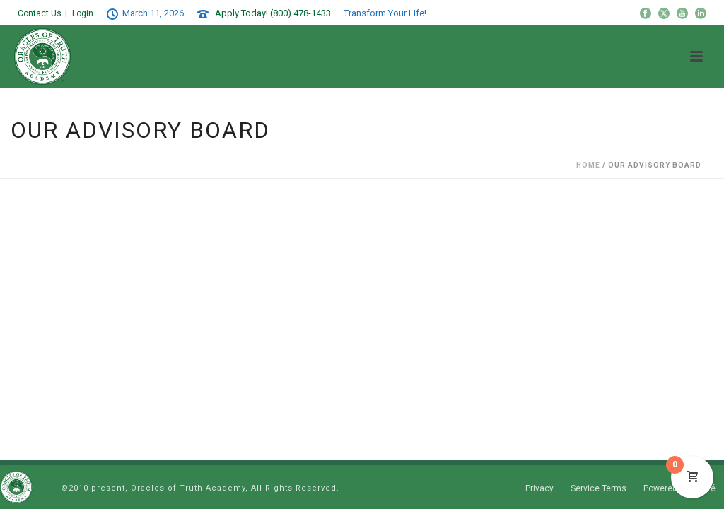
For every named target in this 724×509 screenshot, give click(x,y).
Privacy (539, 488)
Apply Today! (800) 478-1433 (273, 13)
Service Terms (598, 488)
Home (588, 165)
